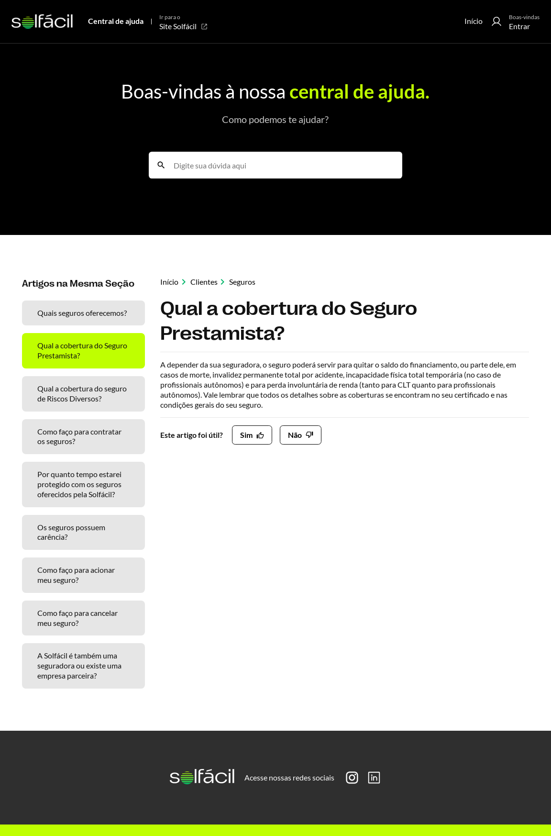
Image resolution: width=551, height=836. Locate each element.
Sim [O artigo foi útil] (246, 434)
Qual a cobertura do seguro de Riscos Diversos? (82, 393)
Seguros (242, 281)
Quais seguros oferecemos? (82, 312)
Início (473, 20)
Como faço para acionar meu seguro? (76, 574)
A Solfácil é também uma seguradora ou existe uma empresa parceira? (79, 665)
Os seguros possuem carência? (71, 532)
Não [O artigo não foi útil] (295, 434)
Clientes (204, 281)
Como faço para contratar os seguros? (79, 436)
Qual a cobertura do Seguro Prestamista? (82, 350)
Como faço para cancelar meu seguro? (77, 617)
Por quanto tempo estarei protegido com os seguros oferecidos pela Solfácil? (79, 484)
